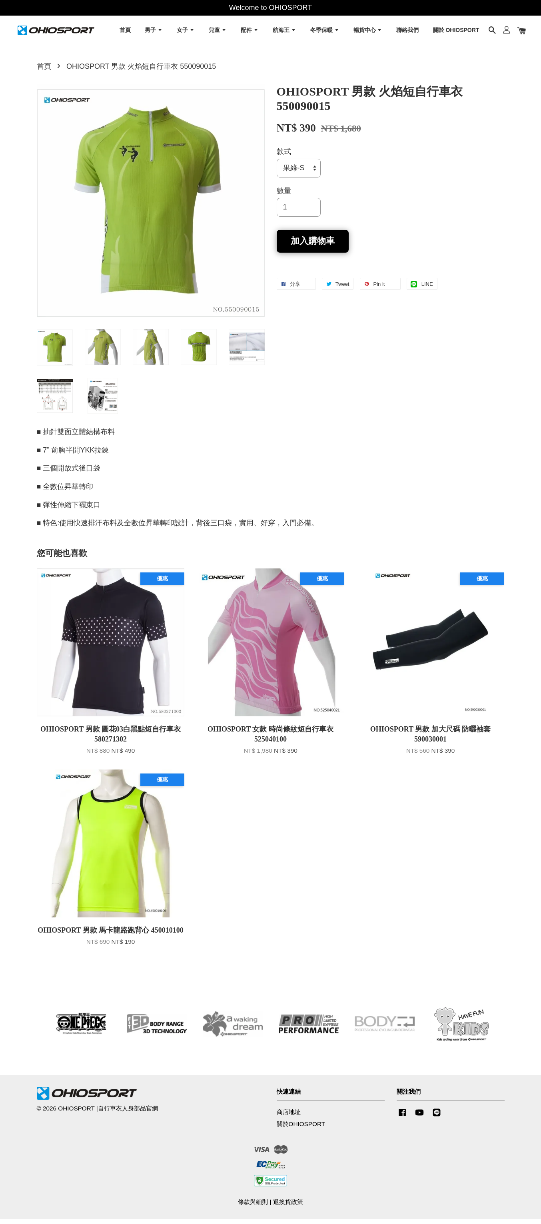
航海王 (284, 32)
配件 (250, 32)
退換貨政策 (288, 1206)
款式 (284, 156)
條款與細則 (253, 1206)
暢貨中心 (368, 32)
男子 (154, 32)
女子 (186, 32)
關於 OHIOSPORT (456, 32)
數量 (284, 195)
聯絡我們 (407, 32)
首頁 (125, 32)
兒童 (218, 32)
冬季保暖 (324, 32)
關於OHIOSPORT (301, 1128)
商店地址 (289, 1116)
